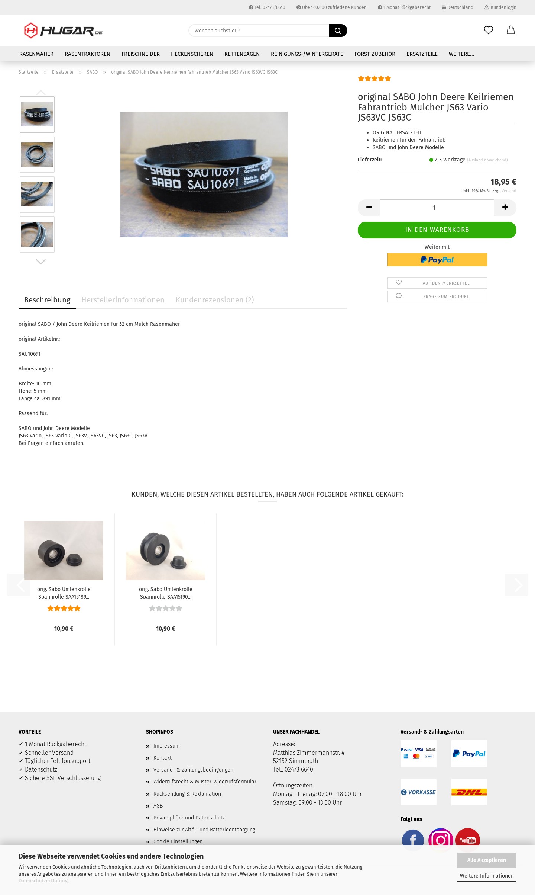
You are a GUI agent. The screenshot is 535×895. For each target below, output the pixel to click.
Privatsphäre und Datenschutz (189, 818)
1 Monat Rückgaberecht (404, 7)
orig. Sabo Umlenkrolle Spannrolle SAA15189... (64, 592)
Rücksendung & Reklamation (187, 794)
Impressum (166, 746)
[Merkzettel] (488, 30)
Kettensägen (242, 54)
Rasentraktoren (87, 54)
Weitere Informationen (487, 876)
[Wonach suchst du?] (338, 30)
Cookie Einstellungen (178, 841)
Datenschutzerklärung (43, 880)
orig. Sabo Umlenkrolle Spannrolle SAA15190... (165, 592)
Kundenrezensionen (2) (215, 299)
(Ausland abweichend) (487, 160)
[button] (511, 30)
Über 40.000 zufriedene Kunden (331, 7)
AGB (158, 806)
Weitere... (461, 54)
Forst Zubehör (374, 54)
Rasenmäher (36, 54)
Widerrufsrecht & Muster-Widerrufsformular (204, 782)
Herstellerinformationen (123, 299)
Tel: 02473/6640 (267, 7)
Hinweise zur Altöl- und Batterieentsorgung (204, 830)
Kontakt (162, 758)
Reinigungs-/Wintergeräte (307, 54)
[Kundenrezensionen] (374, 81)
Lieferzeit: (370, 160)
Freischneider (140, 54)
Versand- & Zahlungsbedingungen (193, 770)
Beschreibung (47, 299)
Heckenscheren (192, 54)
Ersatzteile (422, 54)
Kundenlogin (500, 7)
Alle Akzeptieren (486, 860)
